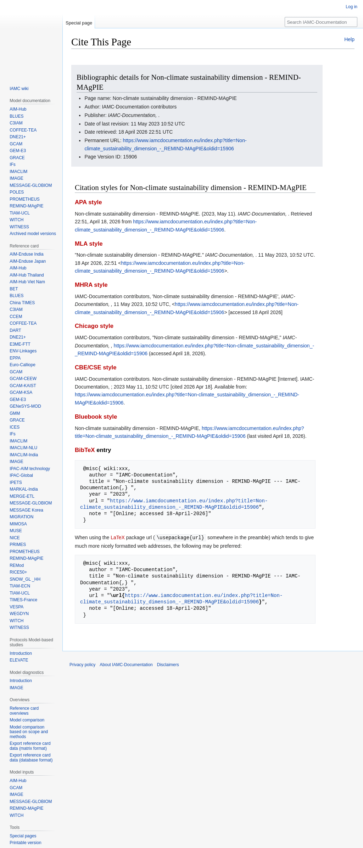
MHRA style (91, 284)
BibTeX (85, 450)
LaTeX (118, 537)
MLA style (89, 243)
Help (349, 39)
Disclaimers (168, 664)
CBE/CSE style (96, 367)
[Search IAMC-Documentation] (321, 22)
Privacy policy (82, 664)
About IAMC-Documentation (126, 664)
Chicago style (94, 326)
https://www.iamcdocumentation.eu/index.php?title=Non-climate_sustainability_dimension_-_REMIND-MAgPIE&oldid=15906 (174, 504)
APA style (88, 202)
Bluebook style (96, 416)
